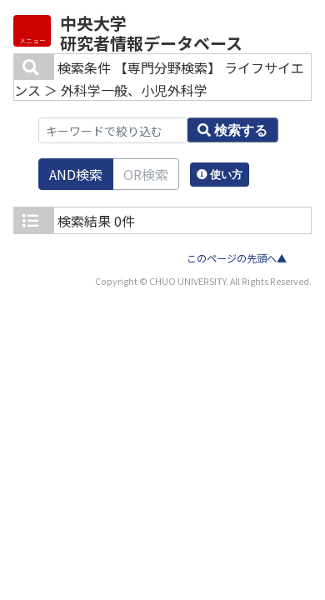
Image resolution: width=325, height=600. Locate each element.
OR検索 (145, 174)
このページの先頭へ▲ (237, 258)
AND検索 (75, 174)
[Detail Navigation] (32, 31)
